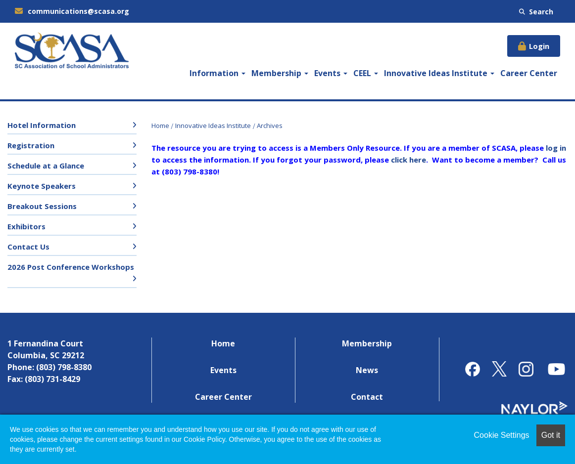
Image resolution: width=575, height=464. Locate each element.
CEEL (365, 73)
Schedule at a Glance (45, 165)
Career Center (528, 73)
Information (217, 73)
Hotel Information (41, 125)
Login (539, 46)
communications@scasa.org (72, 11)
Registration (30, 145)
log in (556, 148)
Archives (270, 125)
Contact (367, 396)
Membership (279, 73)
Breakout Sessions (42, 206)
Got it (550, 435)
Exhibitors (26, 226)
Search (536, 11)
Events (330, 73)
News (367, 370)
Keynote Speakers (41, 186)
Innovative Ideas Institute (439, 73)
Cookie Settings (501, 435)
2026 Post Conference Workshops (70, 267)
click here (408, 160)
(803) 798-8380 (64, 367)
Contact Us (28, 247)
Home (160, 125)
